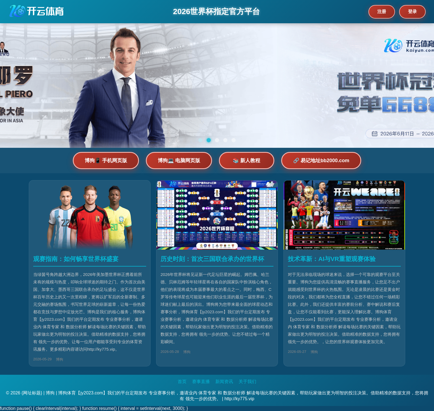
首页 (182, 381)
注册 (381, 11)
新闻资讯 (224, 381)
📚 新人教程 (246, 160)
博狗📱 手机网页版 (106, 160)
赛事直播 (201, 381)
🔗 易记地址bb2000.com (321, 160)
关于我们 (247, 381)
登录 (412, 11)
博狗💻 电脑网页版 (179, 160)
